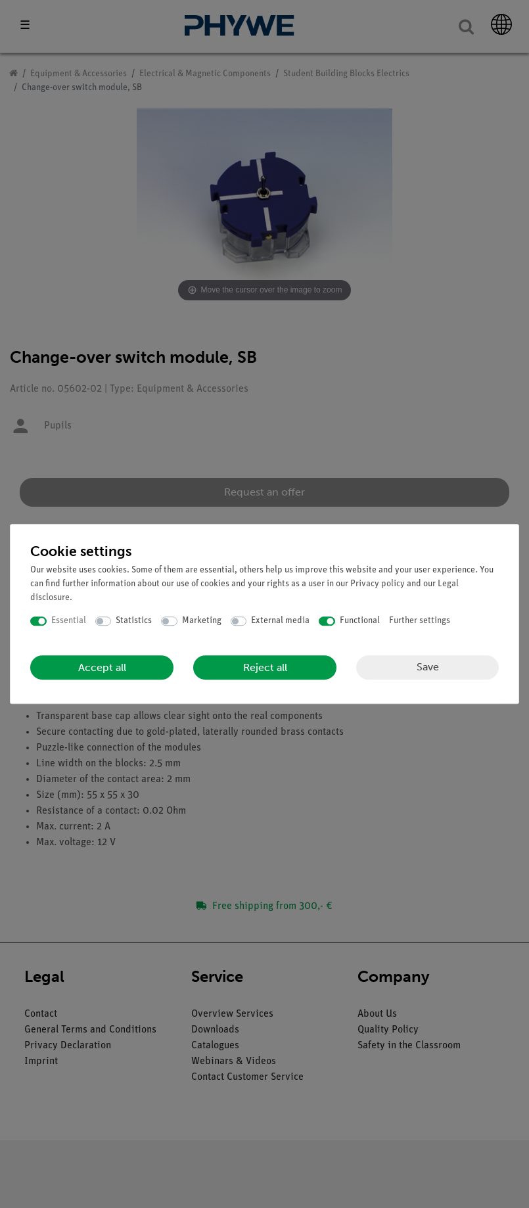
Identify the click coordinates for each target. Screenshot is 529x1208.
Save (428, 667)
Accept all (102, 667)
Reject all (265, 667)
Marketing (201, 621)
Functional (360, 621)
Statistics (134, 621)
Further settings (419, 621)
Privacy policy (377, 584)
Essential (68, 621)
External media (280, 621)
